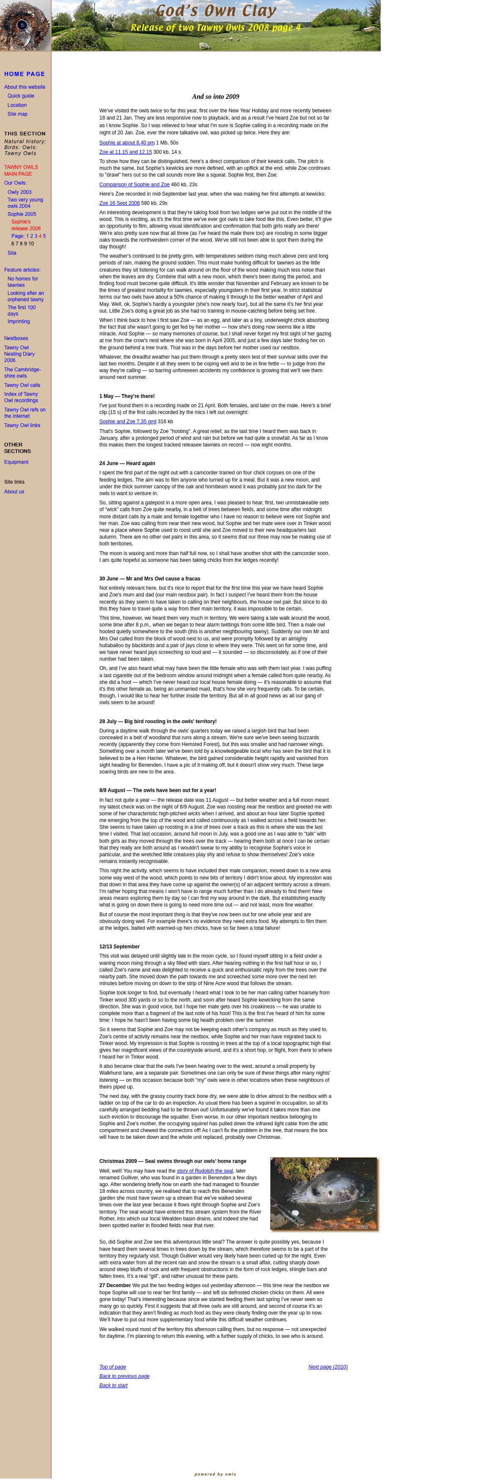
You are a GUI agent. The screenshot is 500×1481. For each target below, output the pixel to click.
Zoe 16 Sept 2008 (119, 203)
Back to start (113, 1385)
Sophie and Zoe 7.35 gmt (128, 422)
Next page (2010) (328, 1367)
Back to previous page (124, 1376)
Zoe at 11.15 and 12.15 (125, 152)
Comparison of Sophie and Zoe (134, 185)
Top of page (112, 1367)
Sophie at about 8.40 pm (127, 143)
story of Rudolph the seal (205, 1171)
